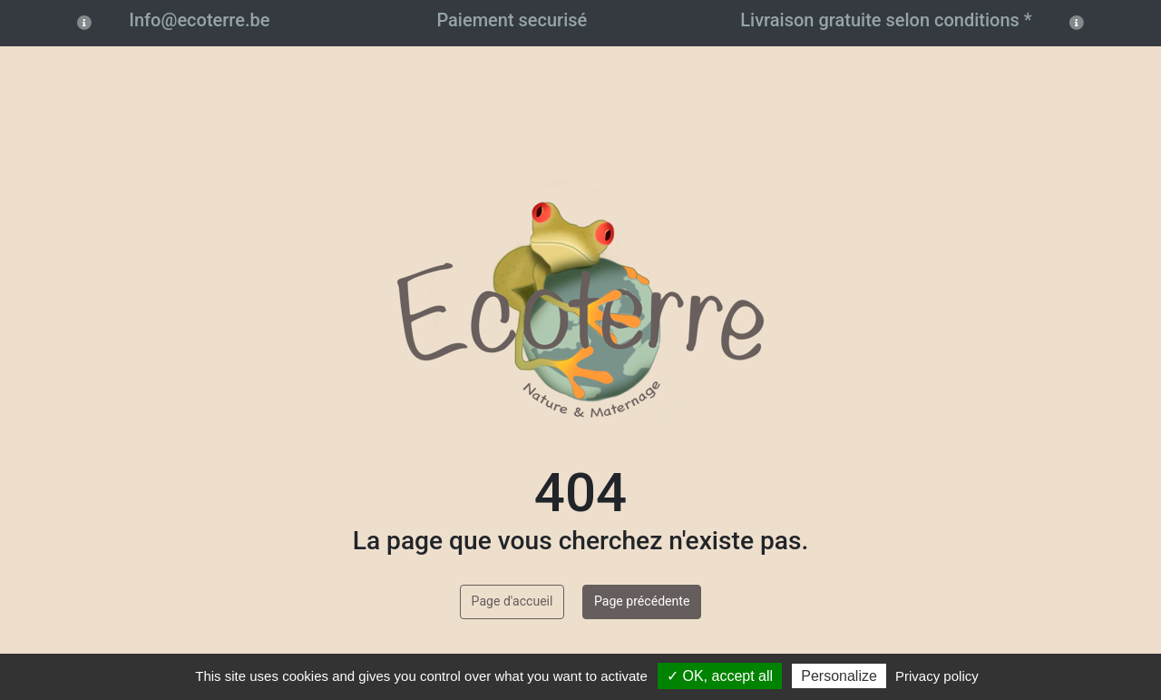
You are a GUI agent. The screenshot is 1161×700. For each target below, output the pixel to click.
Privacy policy (937, 676)
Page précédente (641, 601)
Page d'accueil (512, 601)
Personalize (839, 676)
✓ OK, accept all (720, 676)
